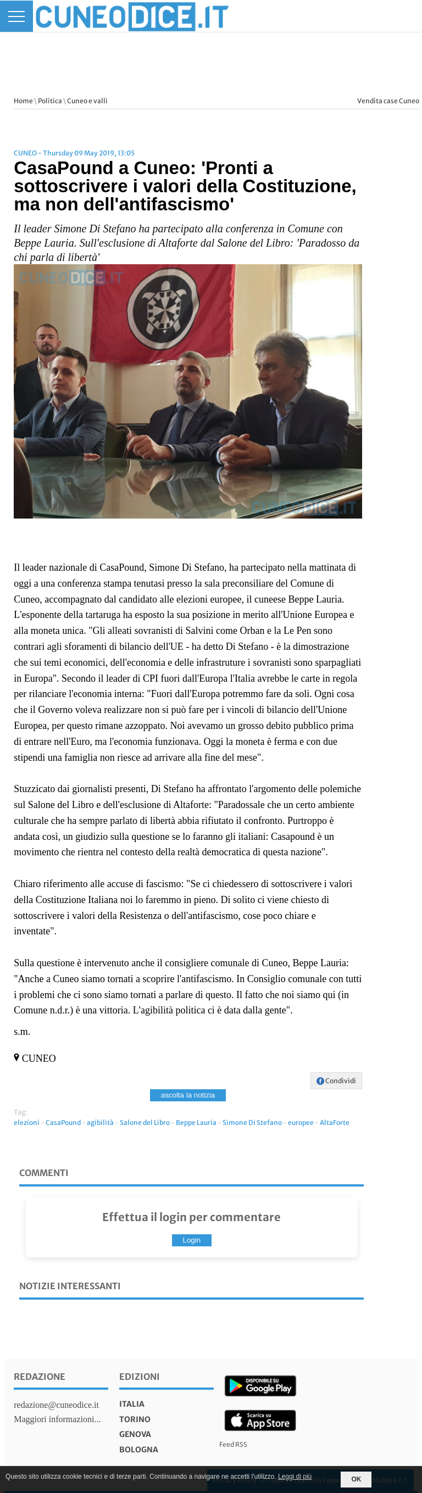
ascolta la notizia (188, 1095)
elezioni (27, 1122)
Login (192, 1240)
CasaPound (63, 1122)
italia (132, 1404)
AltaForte (334, 1122)
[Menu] (16, 16)
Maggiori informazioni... (57, 1419)
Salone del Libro (145, 1122)
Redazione (39, 1376)
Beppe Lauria (196, 1122)
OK (356, 1479)
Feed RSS (233, 1444)
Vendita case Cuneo (388, 101)
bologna (138, 1450)
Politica (50, 101)
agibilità (100, 1122)
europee (301, 1122)
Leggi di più (295, 1476)
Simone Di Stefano (252, 1122)
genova (135, 1434)
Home (23, 101)
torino (135, 1419)
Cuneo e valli (87, 101)
